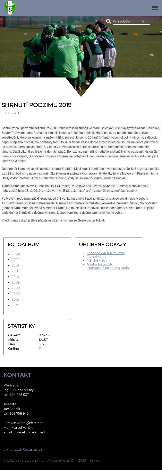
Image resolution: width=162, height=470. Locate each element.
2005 (16, 299)
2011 (15, 271)
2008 (16, 288)
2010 (15, 277)
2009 (16, 282)
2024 (16, 254)
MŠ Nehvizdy (97, 260)
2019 (15, 265)
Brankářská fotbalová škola (108, 268)
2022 (16, 260)
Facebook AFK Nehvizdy (106, 253)
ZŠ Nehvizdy (96, 257)
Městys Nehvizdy (100, 264)
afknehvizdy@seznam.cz (23, 449)
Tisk (42, 460)
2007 (16, 294)
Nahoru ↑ (96, 460)
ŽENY (16, 305)
